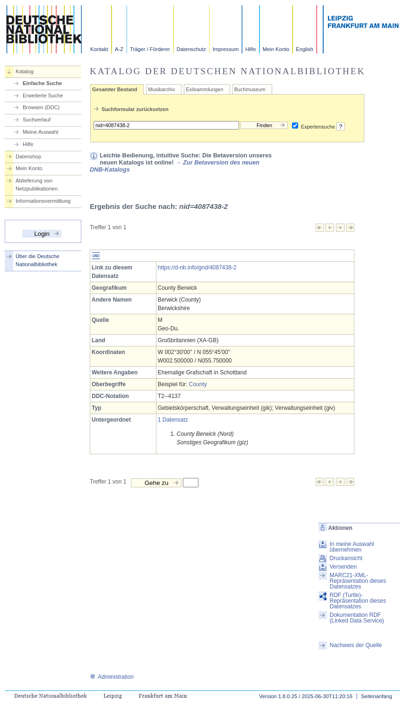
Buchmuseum (250, 89)
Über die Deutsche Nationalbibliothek (38, 260)
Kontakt (99, 49)
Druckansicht (345, 558)
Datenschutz (191, 49)
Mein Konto (276, 49)
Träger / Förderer (150, 49)
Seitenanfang (376, 696)
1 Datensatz (173, 419)
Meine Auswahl (40, 132)
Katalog (25, 71)
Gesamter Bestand (114, 89)
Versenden (342, 566)
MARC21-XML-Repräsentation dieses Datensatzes (357, 581)
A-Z (119, 49)
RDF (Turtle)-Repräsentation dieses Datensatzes (357, 601)
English (304, 49)
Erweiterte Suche (43, 95)
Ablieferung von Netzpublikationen (37, 184)
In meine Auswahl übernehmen (351, 547)
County (198, 384)
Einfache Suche (42, 83)
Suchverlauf (37, 119)
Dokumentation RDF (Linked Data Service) (356, 618)
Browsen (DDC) (41, 107)
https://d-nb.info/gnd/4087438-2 (197, 267)
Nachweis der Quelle (355, 645)
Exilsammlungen (204, 89)
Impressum (226, 49)
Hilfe (250, 49)
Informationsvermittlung (43, 201)
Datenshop (28, 156)
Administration (112, 677)
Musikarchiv (161, 89)
